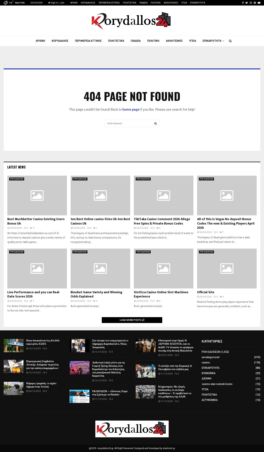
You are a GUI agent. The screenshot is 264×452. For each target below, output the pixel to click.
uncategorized (210, 357)
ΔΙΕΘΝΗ (206, 378)
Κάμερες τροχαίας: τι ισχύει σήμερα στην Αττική (41, 385)
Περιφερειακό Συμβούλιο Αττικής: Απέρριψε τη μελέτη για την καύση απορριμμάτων (42, 364)
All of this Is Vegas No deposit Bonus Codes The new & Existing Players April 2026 (225, 223)
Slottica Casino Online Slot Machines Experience (161, 294)
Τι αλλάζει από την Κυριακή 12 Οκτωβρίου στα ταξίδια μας (175, 367)
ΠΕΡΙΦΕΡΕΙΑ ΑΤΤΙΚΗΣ (109, 2)
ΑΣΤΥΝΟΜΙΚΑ (210, 400)
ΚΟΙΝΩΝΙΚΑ (208, 373)
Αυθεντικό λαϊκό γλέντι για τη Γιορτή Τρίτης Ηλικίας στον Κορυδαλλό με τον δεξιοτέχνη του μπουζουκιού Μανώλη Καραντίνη (108, 369)
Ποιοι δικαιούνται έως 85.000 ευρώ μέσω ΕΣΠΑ (42, 342)
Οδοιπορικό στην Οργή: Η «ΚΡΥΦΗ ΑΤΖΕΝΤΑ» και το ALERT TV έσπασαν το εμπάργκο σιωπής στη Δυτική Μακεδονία (175, 345)
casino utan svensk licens (217, 384)
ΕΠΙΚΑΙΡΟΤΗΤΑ (197, 2)
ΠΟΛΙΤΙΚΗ (156, 2)
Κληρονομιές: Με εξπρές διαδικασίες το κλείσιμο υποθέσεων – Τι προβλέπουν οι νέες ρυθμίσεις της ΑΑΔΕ (174, 392)
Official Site (205, 292)
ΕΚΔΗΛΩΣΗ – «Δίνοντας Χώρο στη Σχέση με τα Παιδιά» (110, 393)
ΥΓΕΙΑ (184, 2)
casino (206, 362)
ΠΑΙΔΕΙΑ (143, 2)
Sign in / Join (56, 2)
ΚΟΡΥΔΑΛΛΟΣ (88, 2)
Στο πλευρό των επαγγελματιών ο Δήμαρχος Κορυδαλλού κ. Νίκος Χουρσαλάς (110, 343)
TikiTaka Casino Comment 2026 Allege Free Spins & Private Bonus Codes (162, 221)
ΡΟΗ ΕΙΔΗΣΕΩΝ (16, 179)
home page (130, 109)
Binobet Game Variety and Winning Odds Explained (96, 294)
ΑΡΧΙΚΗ (74, 2)
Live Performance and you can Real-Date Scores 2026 (33, 294)
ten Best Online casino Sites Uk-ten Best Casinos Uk (100, 221)
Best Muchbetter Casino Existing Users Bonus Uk (36, 221)
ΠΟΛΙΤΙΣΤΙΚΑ (129, 2)
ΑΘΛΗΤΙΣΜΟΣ (171, 2)
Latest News (16, 167)
